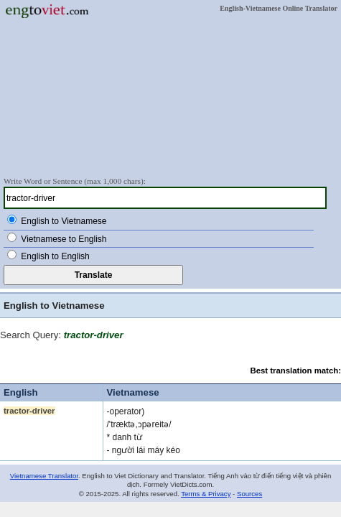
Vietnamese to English (63, 239)
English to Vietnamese (63, 221)
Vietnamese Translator (44, 476)
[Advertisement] (170, 97)
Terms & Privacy (205, 494)
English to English (55, 256)
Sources (249, 494)
